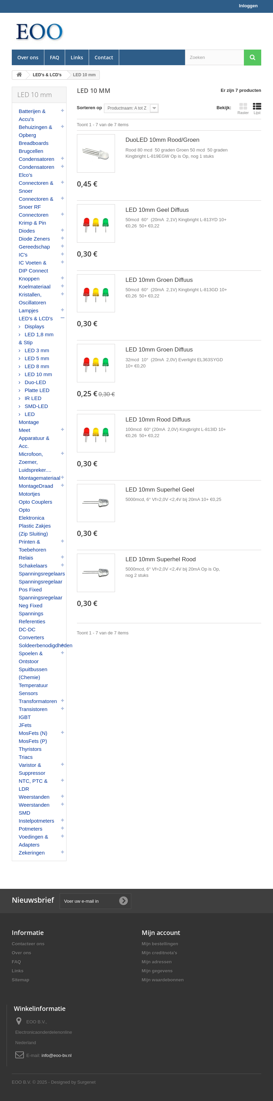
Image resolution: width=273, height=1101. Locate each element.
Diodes (27, 231)
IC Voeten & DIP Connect (33, 267)
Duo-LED (34, 382)
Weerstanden (34, 797)
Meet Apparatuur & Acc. (34, 438)
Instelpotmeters (36, 821)
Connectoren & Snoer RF (36, 203)
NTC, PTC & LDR (33, 785)
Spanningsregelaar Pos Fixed (40, 585)
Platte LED (36, 390)
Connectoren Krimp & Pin (34, 219)
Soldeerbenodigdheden (42, 645)
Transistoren (33, 709)
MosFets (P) (33, 741)
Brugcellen (31, 151)
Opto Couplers (35, 502)
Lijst (257, 108)
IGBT (25, 717)
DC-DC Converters (31, 633)
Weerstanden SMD (34, 809)
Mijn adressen (157, 961)
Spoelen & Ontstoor (31, 657)
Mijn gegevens (157, 970)
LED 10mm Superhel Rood (160, 559)
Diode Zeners (34, 239)
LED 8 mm (36, 366)
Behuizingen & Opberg (35, 131)
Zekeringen (32, 853)
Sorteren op (89, 107)
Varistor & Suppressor (32, 769)
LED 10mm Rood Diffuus (158, 419)
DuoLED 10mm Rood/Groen (162, 140)
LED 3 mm (36, 350)
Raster (243, 108)
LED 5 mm (36, 358)
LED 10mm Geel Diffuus (157, 210)
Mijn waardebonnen (163, 979)
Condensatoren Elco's (36, 171)
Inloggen (248, 5)
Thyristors (30, 749)
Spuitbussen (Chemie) (33, 673)
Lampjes (28, 310)
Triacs (26, 757)
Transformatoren (38, 701)
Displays (33, 326)
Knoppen (29, 278)
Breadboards (34, 143)
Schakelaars (33, 566)
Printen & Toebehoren (32, 546)
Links (77, 57)
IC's (23, 255)
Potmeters (30, 829)
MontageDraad (36, 486)
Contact (104, 57)
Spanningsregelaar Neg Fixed (40, 601)
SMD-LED (35, 406)
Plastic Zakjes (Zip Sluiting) (35, 530)
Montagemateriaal (39, 478)
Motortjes (29, 494)
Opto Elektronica (31, 514)
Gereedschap (34, 247)
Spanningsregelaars (42, 573)
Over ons (27, 57)
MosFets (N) (33, 733)
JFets (25, 725)
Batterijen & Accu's (32, 115)
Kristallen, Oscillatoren (32, 298)
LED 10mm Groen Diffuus (159, 280)
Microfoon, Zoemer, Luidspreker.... (35, 462)
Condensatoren (36, 159)
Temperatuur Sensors (33, 689)
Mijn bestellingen (160, 943)
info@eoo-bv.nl (57, 1055)
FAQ (54, 57)
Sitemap (20, 979)
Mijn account (161, 932)
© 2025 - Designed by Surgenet (64, 1082)
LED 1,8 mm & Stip (36, 338)
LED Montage (29, 418)
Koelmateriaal (35, 286)
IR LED (32, 398)
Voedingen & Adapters (33, 841)
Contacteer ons (28, 943)
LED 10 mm (37, 374)
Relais (26, 558)
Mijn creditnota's (159, 952)
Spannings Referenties (32, 617)
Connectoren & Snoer (36, 187)
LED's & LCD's (36, 318)
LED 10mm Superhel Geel (159, 489)
